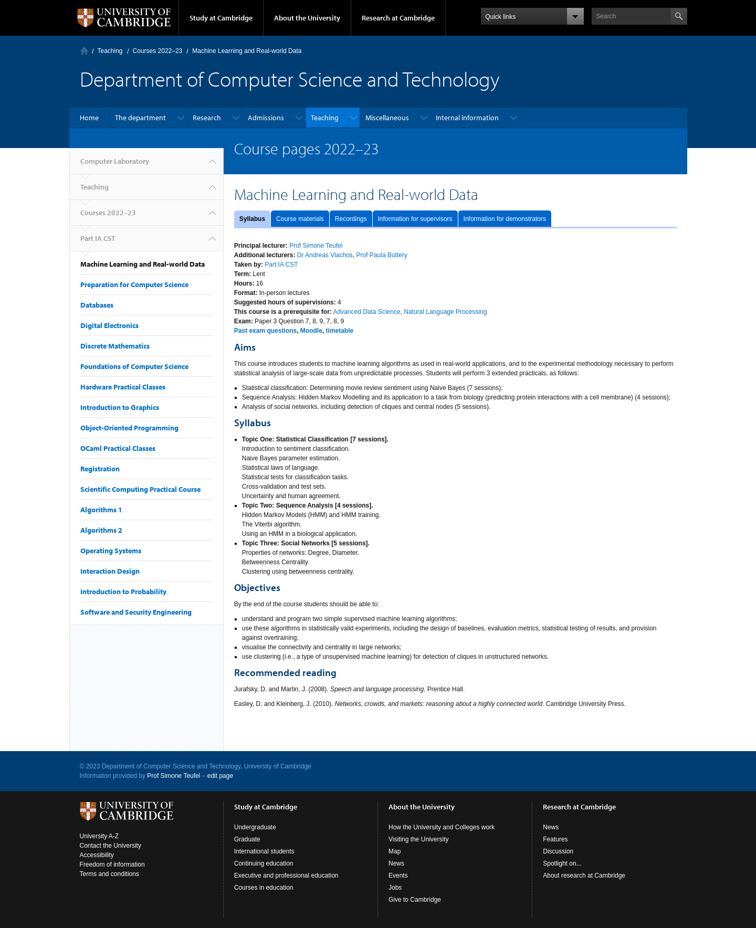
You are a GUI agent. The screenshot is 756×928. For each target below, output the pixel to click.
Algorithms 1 (101, 509)
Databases (96, 305)
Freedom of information (112, 864)
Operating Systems (110, 550)
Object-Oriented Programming (129, 428)
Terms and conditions (109, 874)
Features (555, 839)
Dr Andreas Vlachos (325, 255)
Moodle (311, 330)
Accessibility (97, 855)
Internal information (467, 117)
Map (394, 851)
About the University (307, 18)
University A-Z (99, 836)
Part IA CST (97, 238)
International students (264, 851)
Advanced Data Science (366, 311)
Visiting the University (418, 839)
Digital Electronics (109, 325)
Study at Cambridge (221, 18)
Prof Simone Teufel (315, 245)
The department (140, 117)
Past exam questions (265, 330)
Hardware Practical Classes (122, 387)
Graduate (247, 839)
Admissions (266, 117)
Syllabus (252, 219)
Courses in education (263, 887)
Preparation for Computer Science (134, 284)
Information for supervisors (415, 219)
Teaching (110, 51)
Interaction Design (110, 571)
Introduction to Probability (123, 591)
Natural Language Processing (445, 311)
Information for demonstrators (505, 219)
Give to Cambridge (414, 899)
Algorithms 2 (101, 530)
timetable (339, 330)
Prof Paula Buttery (381, 255)
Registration (100, 468)
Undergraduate (255, 827)
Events (398, 875)
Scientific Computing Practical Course (140, 489)
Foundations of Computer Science (134, 366)
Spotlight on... (562, 863)
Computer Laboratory (84, 50)
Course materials (300, 219)
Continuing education (263, 863)
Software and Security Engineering (136, 612)
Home (89, 117)
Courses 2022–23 (158, 51)
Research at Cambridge (398, 18)
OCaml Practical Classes (117, 448)
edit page (220, 775)
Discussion (558, 851)
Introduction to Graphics (119, 407)
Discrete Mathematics (115, 346)
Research (207, 117)
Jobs (395, 887)
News (396, 863)
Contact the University (110, 845)
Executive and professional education (286, 875)
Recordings (351, 219)
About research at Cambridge (584, 875)
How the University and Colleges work (441, 827)
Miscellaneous (387, 117)
